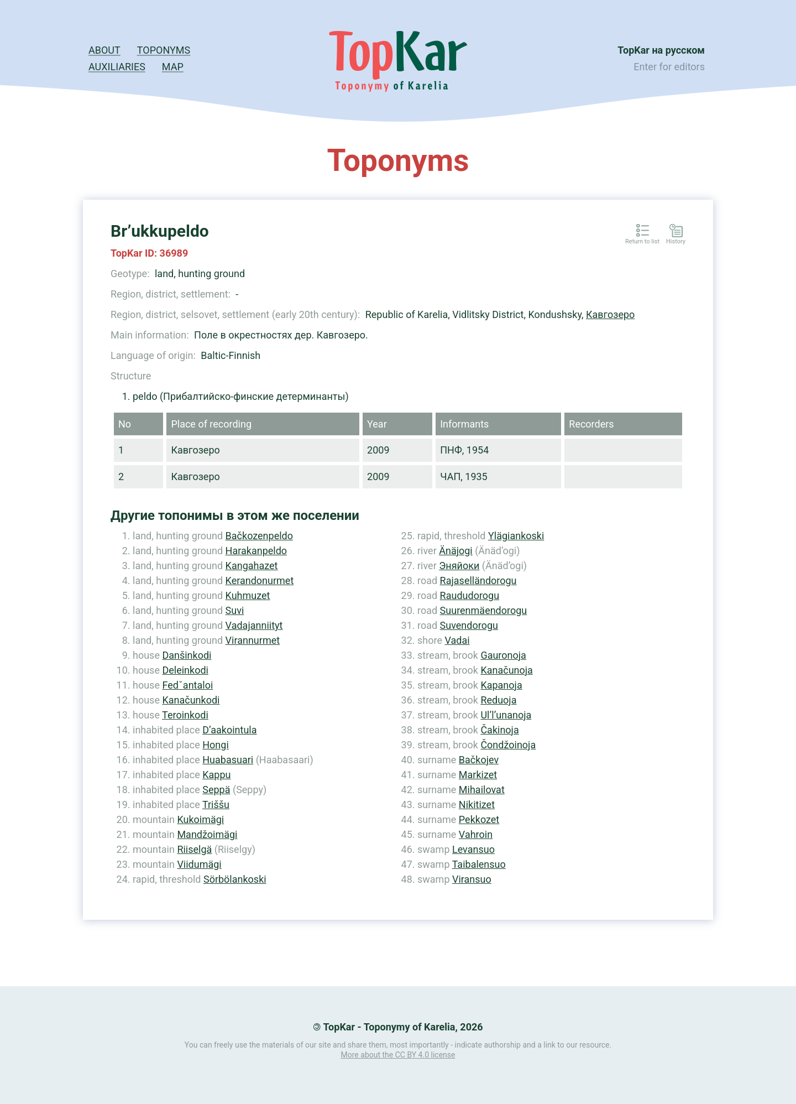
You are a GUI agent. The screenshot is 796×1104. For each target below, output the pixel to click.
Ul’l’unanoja (505, 715)
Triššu (215, 804)
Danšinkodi (186, 655)
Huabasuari (227, 759)
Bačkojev (479, 759)
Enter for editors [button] (669, 66)
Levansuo (473, 849)
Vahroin (476, 834)
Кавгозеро (610, 314)
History (675, 241)
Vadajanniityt (254, 625)
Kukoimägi (200, 819)
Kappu (216, 774)
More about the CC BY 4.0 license (398, 1054)
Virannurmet (253, 640)
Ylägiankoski (516, 535)
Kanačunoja (506, 670)
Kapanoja (501, 685)
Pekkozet (479, 819)
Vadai (456, 640)
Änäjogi (456, 550)
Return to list (642, 241)
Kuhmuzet (248, 595)
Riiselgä (194, 849)
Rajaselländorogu (478, 580)
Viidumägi (199, 864)
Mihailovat (482, 789)
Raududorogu (470, 595)
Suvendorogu (469, 625)
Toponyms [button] (163, 50)
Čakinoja (499, 730)
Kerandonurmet (260, 580)
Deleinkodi (185, 670)
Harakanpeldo (256, 550)
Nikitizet (477, 804)
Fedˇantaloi (187, 685)
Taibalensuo (479, 864)
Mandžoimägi (207, 834)
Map (173, 66)
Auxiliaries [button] (116, 66)
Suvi (235, 610)
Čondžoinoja (508, 745)
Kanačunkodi (190, 700)
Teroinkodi (185, 715)
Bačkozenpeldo (259, 535)
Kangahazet (252, 565)
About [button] (104, 50)
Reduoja (498, 700)
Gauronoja (503, 655)
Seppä (216, 789)
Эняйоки (459, 565)
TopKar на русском (661, 50)
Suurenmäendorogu (483, 610)
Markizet (478, 774)
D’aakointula (229, 730)
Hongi (215, 745)
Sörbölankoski (234, 879)
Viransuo (471, 879)
